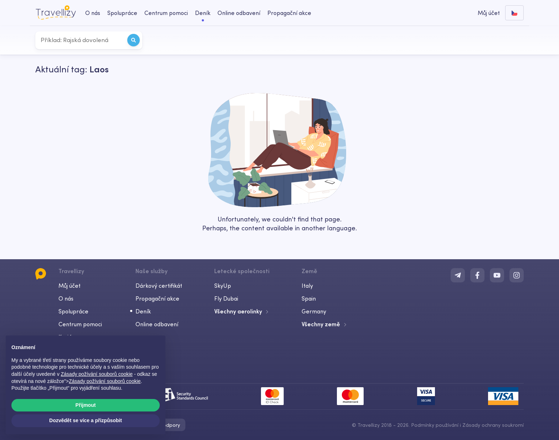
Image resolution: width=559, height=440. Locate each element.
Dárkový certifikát (158, 285)
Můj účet (69, 285)
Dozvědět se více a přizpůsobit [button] (85, 420)
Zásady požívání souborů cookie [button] (97, 374)
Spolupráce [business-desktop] (122, 13)
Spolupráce (73, 311)
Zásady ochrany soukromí (493, 425)
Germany (314, 311)
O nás (65, 298)
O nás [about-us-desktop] (92, 13)
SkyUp (222, 285)
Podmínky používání (434, 425)
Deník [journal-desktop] (202, 13)
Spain (309, 298)
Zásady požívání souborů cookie (105, 381)
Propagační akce (289, 13)
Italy (307, 285)
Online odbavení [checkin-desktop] (238, 13)
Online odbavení (156, 324)
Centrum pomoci (80, 324)
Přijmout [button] (86, 405)
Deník (143, 311)
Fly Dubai (226, 298)
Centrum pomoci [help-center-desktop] (166, 13)
